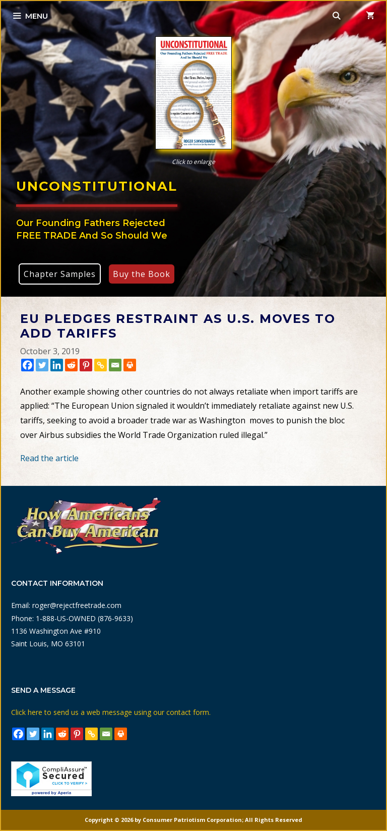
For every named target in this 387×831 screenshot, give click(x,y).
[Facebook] (27, 365)
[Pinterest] (86, 365)
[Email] (115, 365)
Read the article (49, 458)
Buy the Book (141, 274)
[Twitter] (42, 365)
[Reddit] (71, 365)
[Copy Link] (100, 365)
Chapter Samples (60, 274)
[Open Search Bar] (337, 16)
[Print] (129, 365)
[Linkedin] (56, 365)
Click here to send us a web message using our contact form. (111, 712)
